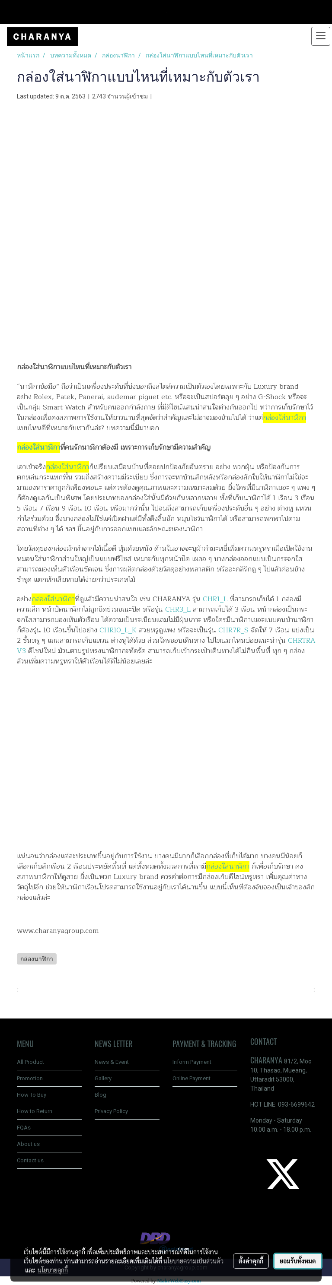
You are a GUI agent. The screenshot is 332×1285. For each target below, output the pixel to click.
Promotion (30, 1078)
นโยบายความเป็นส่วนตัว (193, 1261)
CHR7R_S (233, 630)
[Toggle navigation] (320, 36)
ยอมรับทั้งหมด (298, 1261)
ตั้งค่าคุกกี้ (251, 1261)
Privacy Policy (111, 1111)
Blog (100, 1094)
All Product (30, 1062)
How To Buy (31, 1094)
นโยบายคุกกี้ (53, 1270)
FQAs (24, 1127)
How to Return (34, 1111)
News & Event (112, 1062)
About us (28, 1144)
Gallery (103, 1078)
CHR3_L (178, 609)
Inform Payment (191, 1062)
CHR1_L (215, 599)
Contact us (30, 1160)
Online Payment (191, 1078)
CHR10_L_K (119, 630)
